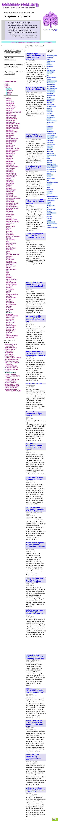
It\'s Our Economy (51, 135)
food (7, 229)
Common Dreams (51, 84)
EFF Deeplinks (50, 101)
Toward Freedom (51, 200)
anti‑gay (8, 137)
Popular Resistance (51, 167)
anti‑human (9, 147)
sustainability (10, 327)
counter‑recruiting (11, 206)
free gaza (9, 231)
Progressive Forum (51, 169)
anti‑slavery (9, 171)
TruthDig (49, 202)
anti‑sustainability (11, 175)
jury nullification (11, 269)
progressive (10, 309)
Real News (49, 184)
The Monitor (49, 191)
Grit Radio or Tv (51, 117)
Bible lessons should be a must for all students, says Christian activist (35, 690)
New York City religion (12, 359)
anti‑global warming (12, 138)
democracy (9, 211)
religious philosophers (12, 379)
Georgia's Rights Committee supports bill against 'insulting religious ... (35, 56)
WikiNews (49, 220)
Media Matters (50, 138)
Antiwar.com (49, 64)
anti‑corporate (10, 120)
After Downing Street (52, 55)
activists (7, 87)
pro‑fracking (10, 302)
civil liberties (10, 191)
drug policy (9, 218)
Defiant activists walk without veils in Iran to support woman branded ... (35, 285)
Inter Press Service (51, 133)
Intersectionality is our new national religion (34, 478)
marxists (9, 277)
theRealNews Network (52, 227)
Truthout (49, 204)
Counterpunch (50, 93)
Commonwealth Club (52, 88)
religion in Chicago (11, 366)
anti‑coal (9, 113)
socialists (9, 321)
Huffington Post (50, 122)
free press (9, 233)
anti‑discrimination (12, 125)
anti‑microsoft (10, 163)
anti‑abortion (10, 103)
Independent (50, 126)
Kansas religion (10, 356)
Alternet (48, 63)
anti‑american (10, 105)
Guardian (49, 119)
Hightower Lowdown (51, 120)
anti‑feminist (10, 133)
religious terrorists (10, 382)
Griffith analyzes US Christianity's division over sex (34, 136)
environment (10, 223)
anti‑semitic (9, 170)
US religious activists (11, 387)
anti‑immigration (11, 152)
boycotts (9, 186)
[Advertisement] (33, 124)
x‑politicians (10, 337)
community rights (11, 196)
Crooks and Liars (51, 95)
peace (8, 292)
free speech (10, 234)
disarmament (10, 214)
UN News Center (51, 205)
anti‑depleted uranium (13, 123)
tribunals (9, 332)
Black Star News (51, 70)
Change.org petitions (52, 81)
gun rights (9, 249)
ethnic (8, 224)
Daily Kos (49, 97)
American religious (11, 347)
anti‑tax (8, 178)
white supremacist (12, 335)
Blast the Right (50, 72)
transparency (10, 331)
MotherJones (50, 146)
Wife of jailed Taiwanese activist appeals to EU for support (35, 89)
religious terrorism (10, 381)
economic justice (11, 219)
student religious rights (12, 385)
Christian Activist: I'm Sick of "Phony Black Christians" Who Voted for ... (34, 723)
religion (7, 371)
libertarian (9, 276)
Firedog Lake (50, 111)
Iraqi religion (9, 352)
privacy (8, 299)
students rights (11, 326)
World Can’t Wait (51, 222)
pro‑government (11, 304)
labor (7, 271)
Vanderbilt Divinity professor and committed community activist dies (35, 657)
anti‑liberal (9, 158)
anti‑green (9, 143)
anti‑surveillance (11, 173)
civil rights (9, 193)
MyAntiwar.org (50, 147)
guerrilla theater (11, 248)
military (8, 281)
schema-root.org (10, 81)
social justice (10, 319)
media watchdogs (11, 279)
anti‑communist (11, 117)
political (7, 85)
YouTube (55, 31)
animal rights (10, 102)
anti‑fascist (9, 130)
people (6, 84)
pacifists (9, 291)
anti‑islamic (9, 155)
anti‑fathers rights (11, 132)
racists (8, 311)
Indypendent (49, 128)
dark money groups (12, 208)
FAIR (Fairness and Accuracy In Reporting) (51, 108)
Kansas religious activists (13, 357)
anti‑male (9, 160)
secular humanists (12, 316)
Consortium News (51, 90)
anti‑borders (10, 108)
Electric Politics (50, 104)
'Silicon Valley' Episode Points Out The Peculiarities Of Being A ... (35, 236)
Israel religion (9, 354)
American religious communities (11, 345)
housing (8, 258)
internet (8, 267)
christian (10, 90)
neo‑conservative (11, 284)
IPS (47, 124)
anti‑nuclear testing (12, 166)
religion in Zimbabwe (11, 369)
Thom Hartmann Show (52, 198)
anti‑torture (9, 180)
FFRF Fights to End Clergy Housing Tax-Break (33, 167)
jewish (9, 94)
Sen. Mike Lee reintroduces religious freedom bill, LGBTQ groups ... (34, 446)
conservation (10, 200)
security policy (10, 317)
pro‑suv (8, 307)
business (9, 188)
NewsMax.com (50, 153)
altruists (8, 98)
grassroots (9, 244)
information (9, 264)
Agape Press (50, 57)
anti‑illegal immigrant (12, 150)
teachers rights (11, 329)
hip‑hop (8, 253)
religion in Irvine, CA (11, 367)
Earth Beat (49, 102)
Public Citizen (50, 175)
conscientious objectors (13, 198)
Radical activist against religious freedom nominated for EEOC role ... (35, 545)
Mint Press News (51, 144)
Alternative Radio (51, 61)
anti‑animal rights (11, 107)
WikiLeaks (49, 218)
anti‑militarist (10, 165)
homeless (9, 256)
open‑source (10, 289)
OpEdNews (49, 160)
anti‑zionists (10, 183)
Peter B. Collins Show (52, 166)
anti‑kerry (9, 156)
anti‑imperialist (10, 153)
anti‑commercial (11, 115)
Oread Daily (49, 162)
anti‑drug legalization (12, 127)
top (54, 819)
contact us (48, 42)
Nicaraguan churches (11, 361)
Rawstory (49, 176)
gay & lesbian (10, 239)
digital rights (10, 213)
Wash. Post (49, 216)
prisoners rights (11, 297)
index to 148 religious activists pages (25, 42)
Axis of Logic (50, 66)
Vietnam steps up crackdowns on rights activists (34, 413)
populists (9, 296)
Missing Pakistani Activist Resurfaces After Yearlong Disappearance (36, 580)
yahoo (56, 29)
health (8, 251)
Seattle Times (50, 189)
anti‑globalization (11, 140)
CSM (48, 75)
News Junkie (50, 151)
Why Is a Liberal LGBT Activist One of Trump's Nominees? (35, 201)
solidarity (9, 324)
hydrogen (9, 261)
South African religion (12, 384)
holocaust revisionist (12, 254)
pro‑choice (9, 301)
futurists (8, 238)
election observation (12, 221)
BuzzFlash (49, 73)
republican (9, 314)
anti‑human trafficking (13, 148)
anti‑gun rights (10, 145)
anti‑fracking (10, 135)
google (51, 29)
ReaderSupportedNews (52, 182)
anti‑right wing (10, 168)
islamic (9, 92)
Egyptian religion (10, 349)
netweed (49, 225)
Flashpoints (49, 113)
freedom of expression (13, 236)
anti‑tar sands (10, 176)
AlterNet (48, 59)
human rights (10, 259)
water (8, 334)
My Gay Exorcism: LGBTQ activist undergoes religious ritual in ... (33, 757)
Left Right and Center (52, 137)
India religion (9, 351)
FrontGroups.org (50, 115)
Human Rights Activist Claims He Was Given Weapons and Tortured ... (35, 353)
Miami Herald (50, 142)
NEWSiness (49, 149)
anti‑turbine (9, 181)
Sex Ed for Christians (34, 383)
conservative (10, 201)
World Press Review (51, 223)
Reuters (48, 185)
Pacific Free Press (51, 164)
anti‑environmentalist (12, 128)
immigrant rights (11, 262)
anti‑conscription (11, 118)
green (8, 246)
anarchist (9, 100)
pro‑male (9, 306)
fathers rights (10, 226)
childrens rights (11, 190)
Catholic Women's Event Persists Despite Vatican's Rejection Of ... (35, 611)
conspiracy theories (12, 203)
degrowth (9, 209)
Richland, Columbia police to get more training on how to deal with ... (35, 318)
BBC (48, 68)
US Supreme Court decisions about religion (13, 390)
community (9, 195)
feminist (8, 228)
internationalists (11, 266)
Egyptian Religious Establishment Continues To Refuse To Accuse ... (35, 509)
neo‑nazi (9, 287)
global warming (11, 243)
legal (7, 272)
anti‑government (11, 142)
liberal (8, 274)
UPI (47, 207)
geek (7, 241)
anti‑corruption (10, 122)
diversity (9, 216)
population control (12, 294)
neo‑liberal (9, 286)
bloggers (9, 185)
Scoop (48, 187)
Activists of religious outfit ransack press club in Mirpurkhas (35, 789)
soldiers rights (10, 322)
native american (11, 282)
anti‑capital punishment (13, 112)
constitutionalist (11, 205)
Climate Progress (51, 82)
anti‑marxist (10, 161)
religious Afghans (10, 374)
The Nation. (49, 193)
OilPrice (48, 158)
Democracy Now (51, 99)
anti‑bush (9, 110)
